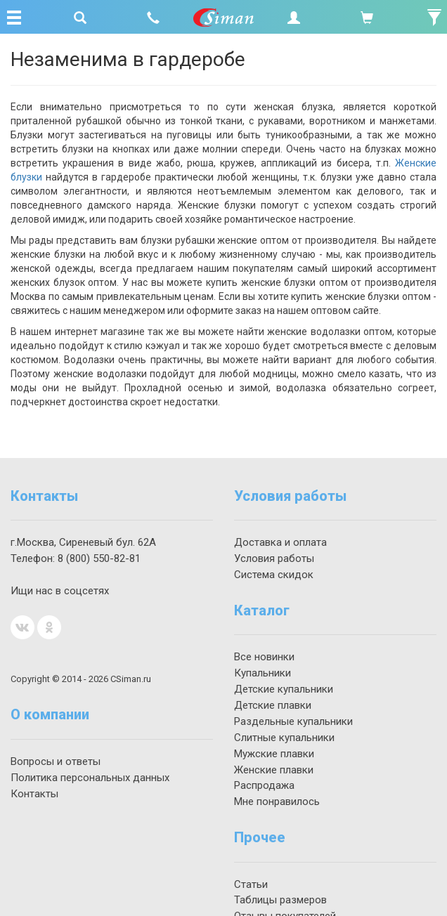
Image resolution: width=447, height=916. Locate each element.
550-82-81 (99, 558)
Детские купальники (283, 689)
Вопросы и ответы (56, 761)
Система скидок (273, 574)
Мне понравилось (277, 801)
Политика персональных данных (90, 777)
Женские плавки (273, 770)
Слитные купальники (284, 737)
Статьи (251, 884)
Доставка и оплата (280, 542)
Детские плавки (272, 705)
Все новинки (264, 656)
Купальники (262, 673)
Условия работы (274, 558)
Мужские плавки (274, 753)
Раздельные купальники (293, 721)
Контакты (34, 793)
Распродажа (264, 785)
